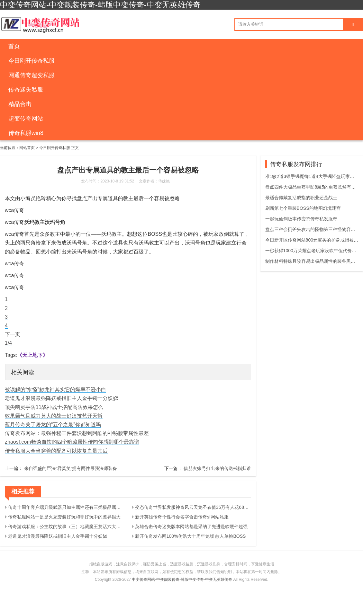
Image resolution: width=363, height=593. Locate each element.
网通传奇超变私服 (31, 75)
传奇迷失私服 (25, 89)
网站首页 (27, 148)
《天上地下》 (32, 355)
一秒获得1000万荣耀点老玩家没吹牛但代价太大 (313, 250)
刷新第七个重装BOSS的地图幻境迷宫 (303, 208)
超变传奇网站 (25, 118)
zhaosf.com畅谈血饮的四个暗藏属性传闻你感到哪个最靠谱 (72, 442)
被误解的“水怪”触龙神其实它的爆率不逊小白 (55, 389)
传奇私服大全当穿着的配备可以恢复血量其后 (56, 451)
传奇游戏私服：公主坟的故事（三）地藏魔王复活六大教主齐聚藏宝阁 (66, 526)
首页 (14, 46)
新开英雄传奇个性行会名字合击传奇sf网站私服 (182, 516)
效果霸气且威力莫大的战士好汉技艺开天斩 (54, 416)
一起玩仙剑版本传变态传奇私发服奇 (301, 218)
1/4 (8, 343)
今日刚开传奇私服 (31, 61)
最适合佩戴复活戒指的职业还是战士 (301, 197)
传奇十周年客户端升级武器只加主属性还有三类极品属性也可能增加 (66, 507)
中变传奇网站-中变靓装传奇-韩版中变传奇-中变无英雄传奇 (182, 579)
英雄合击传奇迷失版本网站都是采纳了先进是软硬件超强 (191, 526)
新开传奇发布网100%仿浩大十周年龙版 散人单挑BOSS (190, 536)
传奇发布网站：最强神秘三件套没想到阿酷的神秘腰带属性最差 (77, 433)
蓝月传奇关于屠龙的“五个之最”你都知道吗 (53, 424)
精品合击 (20, 104)
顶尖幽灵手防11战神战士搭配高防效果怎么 (54, 407)
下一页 (12, 334)
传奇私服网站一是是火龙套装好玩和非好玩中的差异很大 (64, 516)
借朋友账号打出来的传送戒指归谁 (217, 468)
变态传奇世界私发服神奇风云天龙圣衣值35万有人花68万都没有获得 (193, 507)
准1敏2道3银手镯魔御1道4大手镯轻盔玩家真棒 (312, 176)
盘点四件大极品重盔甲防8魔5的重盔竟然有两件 (312, 187)
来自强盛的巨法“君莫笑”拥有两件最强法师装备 (70, 468)
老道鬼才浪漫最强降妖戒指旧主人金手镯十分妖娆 (61, 398)
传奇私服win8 (25, 133)
